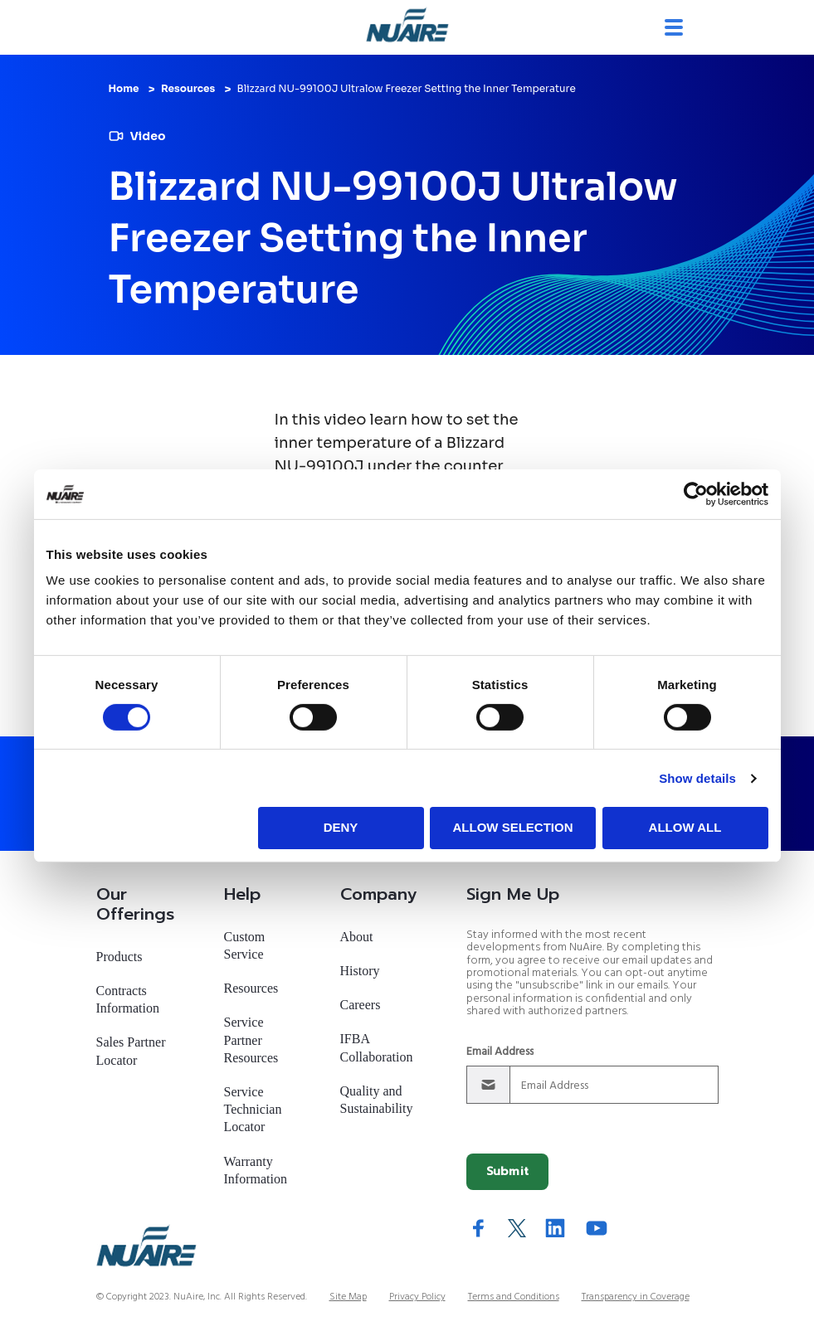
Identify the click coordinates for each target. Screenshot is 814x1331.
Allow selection (513, 827)
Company (378, 885)
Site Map (348, 1288)
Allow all (685, 827)
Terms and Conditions (513, 1288)
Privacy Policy (417, 1288)
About (356, 928)
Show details (697, 778)
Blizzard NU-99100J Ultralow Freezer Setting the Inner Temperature (406, 88)
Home (124, 88)
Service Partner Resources (251, 1031)
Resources (188, 88)
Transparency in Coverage (636, 1288)
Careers (360, 996)
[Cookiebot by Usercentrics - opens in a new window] (695, 493)
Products (119, 948)
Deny (341, 827)
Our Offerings (135, 895)
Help (242, 885)
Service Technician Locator (253, 1100)
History (360, 962)
